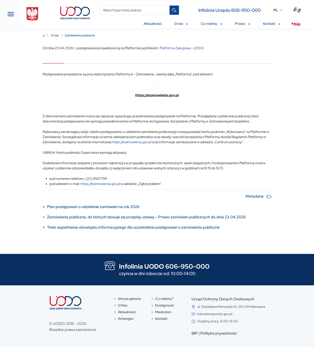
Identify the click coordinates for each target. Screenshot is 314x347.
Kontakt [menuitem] (271, 23)
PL (276, 10)
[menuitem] (295, 25)
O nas (87, 35)
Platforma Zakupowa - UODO (214, 48)
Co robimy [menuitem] (211, 23)
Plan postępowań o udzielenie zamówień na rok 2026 (125, 206)
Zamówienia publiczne (112, 35)
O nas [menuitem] (181, 23)
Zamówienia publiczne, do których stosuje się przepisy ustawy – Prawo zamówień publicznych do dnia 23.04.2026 (178, 216)
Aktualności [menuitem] (152, 23)
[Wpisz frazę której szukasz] (134, 10)
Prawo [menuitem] (242, 23)
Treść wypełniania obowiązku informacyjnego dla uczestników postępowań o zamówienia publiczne (165, 227)
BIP (227, 333)
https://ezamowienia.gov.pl (163, 142)
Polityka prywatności (250, 333)
